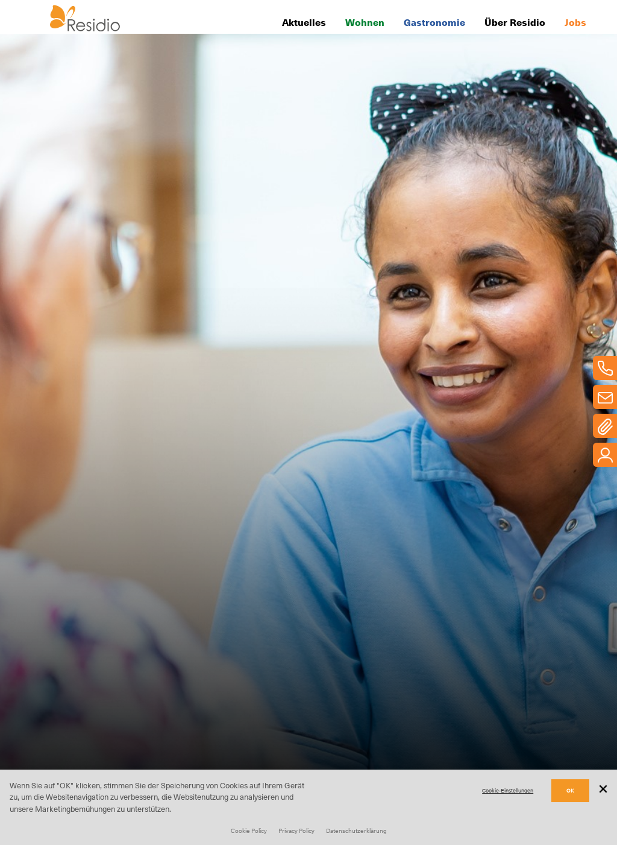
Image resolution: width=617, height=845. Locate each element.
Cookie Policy (249, 830)
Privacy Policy (296, 830)
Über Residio (514, 21)
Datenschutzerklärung (356, 830)
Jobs (575, 21)
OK (570, 790)
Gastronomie (434, 21)
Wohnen (364, 21)
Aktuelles (304, 21)
